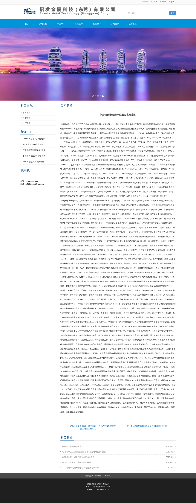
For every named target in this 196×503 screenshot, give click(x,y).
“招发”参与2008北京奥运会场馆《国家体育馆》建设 (84, 452)
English (171, 2)
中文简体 (154, 2)
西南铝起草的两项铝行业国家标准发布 (150, 426)
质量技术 (97, 23)
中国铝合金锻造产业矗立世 (34, 156)
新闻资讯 (115, 23)
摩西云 (107, 476)
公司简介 (43, 23)
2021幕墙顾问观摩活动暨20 (34, 162)
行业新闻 (26, 118)
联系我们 (132, 23)
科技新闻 (26, 123)
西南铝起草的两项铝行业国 (34, 150)
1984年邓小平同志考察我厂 (73, 446)
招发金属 (98, 476)
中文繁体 (163, 2)
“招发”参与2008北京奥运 (33, 144)
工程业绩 (79, 23)
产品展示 (61, 23)
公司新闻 (26, 113)
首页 (27, 23)
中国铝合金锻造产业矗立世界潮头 (76, 462)
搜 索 (172, 13)
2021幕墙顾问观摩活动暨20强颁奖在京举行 (80, 468)
